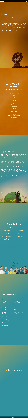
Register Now (14, 417)
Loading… (14, 382)
